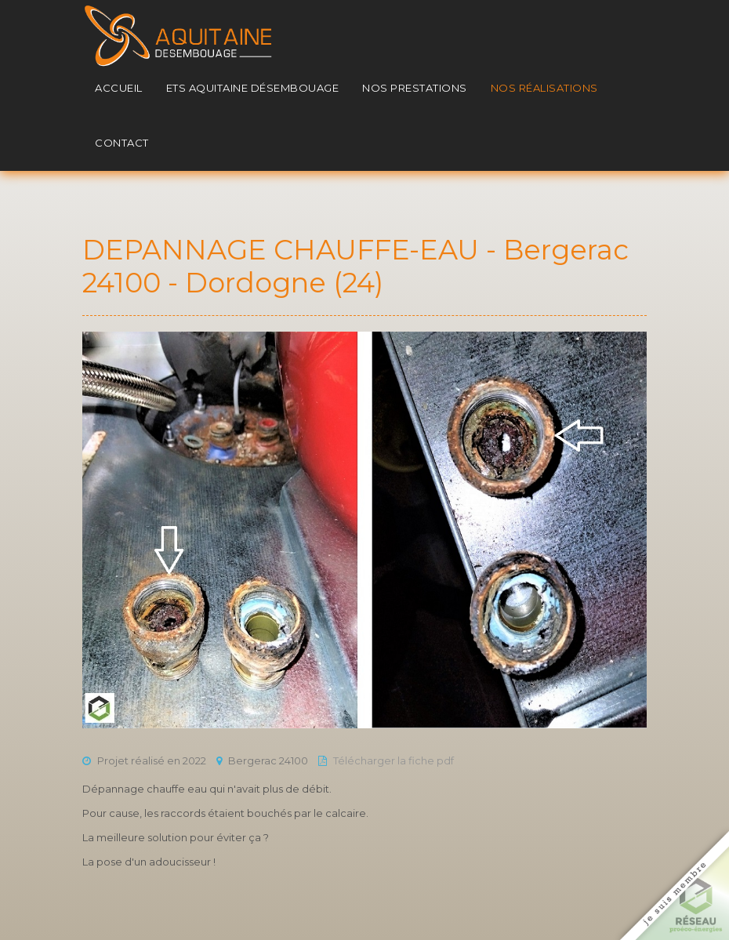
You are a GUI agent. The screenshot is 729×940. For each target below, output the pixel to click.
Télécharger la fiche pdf (393, 760)
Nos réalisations (544, 88)
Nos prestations (414, 88)
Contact (122, 142)
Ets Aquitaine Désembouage (252, 88)
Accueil (119, 88)
